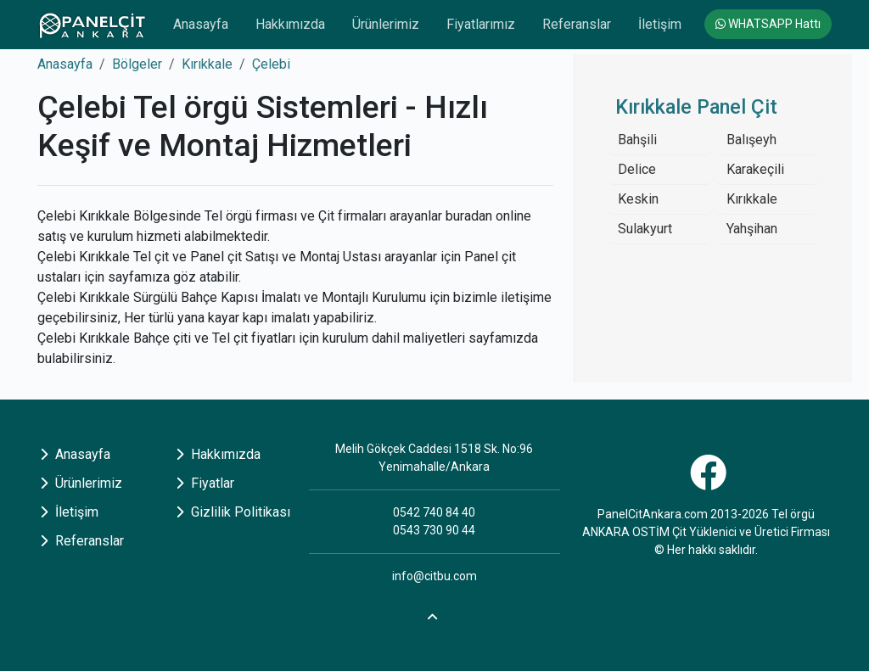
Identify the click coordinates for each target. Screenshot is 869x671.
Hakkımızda (290, 24)
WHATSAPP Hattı (768, 24)
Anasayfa (200, 24)
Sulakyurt (645, 229)
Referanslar (576, 24)
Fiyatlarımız (480, 24)
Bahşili (637, 139)
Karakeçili (755, 169)
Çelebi (271, 64)
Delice (637, 169)
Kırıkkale (207, 64)
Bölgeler (137, 64)
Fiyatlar (205, 483)
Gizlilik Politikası (233, 512)
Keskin (638, 199)
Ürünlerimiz (385, 24)
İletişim (659, 24)
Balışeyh (751, 139)
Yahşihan (751, 229)
